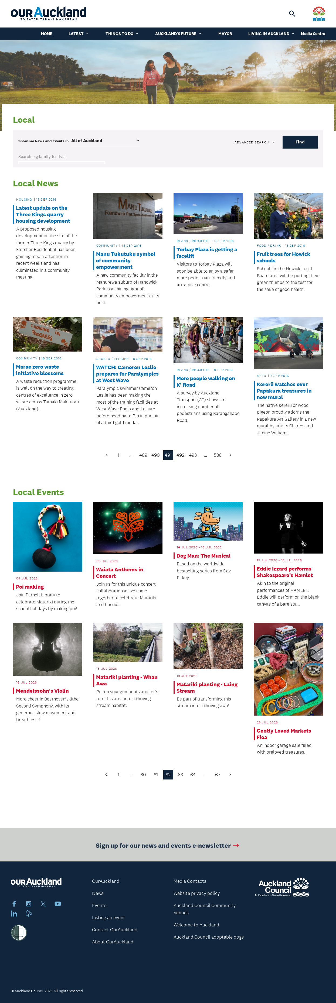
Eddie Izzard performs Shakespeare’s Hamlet (285, 571)
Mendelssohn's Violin (42, 691)
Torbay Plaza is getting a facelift (207, 252)
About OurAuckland (112, 942)
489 (143, 455)
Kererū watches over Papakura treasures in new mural (284, 390)
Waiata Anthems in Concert (119, 572)
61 (156, 775)
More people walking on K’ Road (206, 381)
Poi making (30, 586)
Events (99, 905)
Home (46, 33)
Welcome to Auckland (196, 925)
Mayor (225, 33)
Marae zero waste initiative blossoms (40, 369)
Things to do (122, 33)
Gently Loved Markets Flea (284, 733)
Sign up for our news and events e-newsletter (168, 848)
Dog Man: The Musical (203, 555)
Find (300, 142)
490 (155, 455)
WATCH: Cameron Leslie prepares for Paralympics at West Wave (127, 373)
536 (218, 455)
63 (180, 775)
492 (180, 455)
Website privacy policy (197, 893)
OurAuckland (105, 881)
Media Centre (313, 33)
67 (217, 775)
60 (143, 775)
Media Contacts (190, 881)
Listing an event (108, 917)
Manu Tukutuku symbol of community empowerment (125, 260)
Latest (79, 33)
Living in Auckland (271, 33)
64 (193, 775)
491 (168, 455)
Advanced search (255, 142)
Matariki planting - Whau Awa (127, 680)
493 (193, 455)
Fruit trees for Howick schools (283, 257)
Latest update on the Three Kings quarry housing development (43, 214)
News (97, 893)
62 (168, 775)
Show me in (43, 141)
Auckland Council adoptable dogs (209, 937)
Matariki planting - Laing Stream (207, 687)
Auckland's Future (178, 33)
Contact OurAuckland (114, 930)
